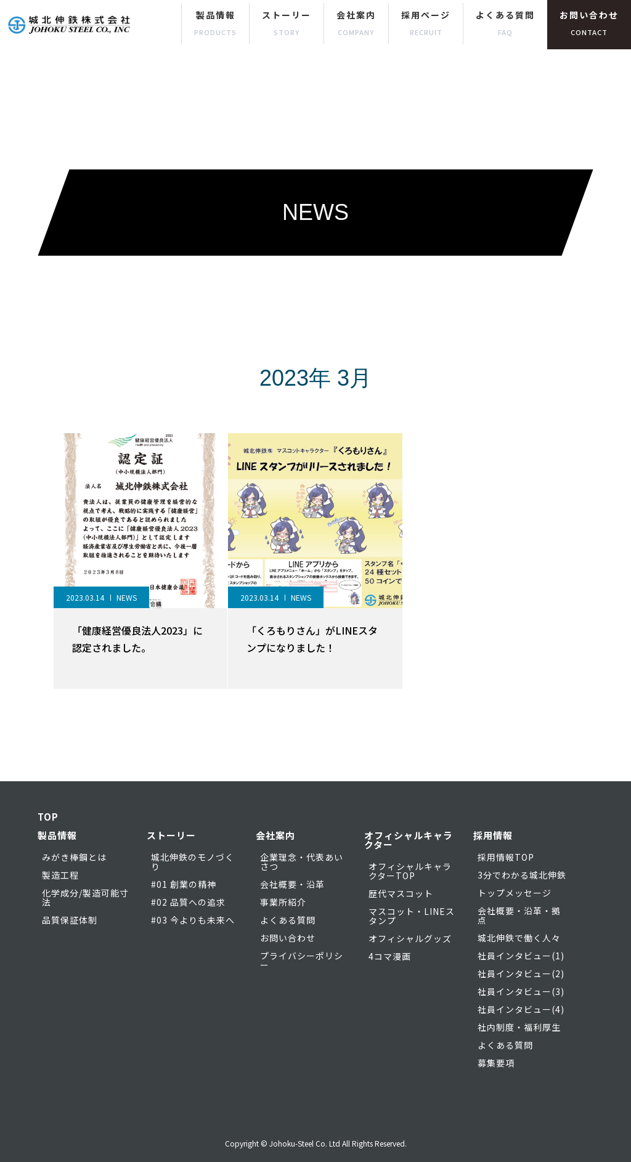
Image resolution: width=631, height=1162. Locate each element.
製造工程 (60, 875)
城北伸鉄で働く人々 (519, 938)
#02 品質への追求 (188, 902)
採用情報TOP (506, 857)
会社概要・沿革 (292, 884)
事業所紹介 (283, 902)
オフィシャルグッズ (410, 938)
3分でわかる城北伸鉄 (522, 875)
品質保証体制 (69, 920)
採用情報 (493, 835)
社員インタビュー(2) (521, 973)
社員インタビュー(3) (521, 991)
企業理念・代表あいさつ (301, 861)
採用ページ (425, 23)
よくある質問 (505, 23)
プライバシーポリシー (301, 960)
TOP (48, 816)
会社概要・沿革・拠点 (519, 915)
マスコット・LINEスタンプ (411, 916)
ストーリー (286, 23)
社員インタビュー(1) (521, 955)
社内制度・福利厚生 (519, 1027)
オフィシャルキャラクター (408, 840)
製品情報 (215, 23)
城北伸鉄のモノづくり (192, 861)
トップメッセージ (515, 893)
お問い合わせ (589, 23)
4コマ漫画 (389, 956)
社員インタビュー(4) (521, 1009)
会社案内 (356, 23)
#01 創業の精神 (183, 884)
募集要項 (496, 1063)
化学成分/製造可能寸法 (85, 897)
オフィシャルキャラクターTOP (410, 871)
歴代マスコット (400, 893)
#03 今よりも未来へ (193, 920)
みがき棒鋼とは (74, 857)
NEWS (126, 597)
